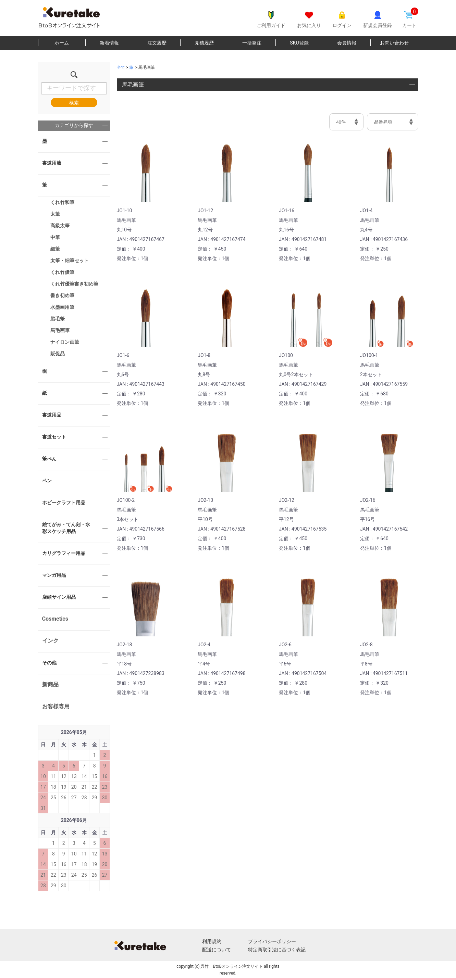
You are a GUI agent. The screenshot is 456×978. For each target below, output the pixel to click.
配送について (216, 949)
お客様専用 (56, 706)
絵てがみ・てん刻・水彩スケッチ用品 (66, 528)
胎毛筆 (57, 318)
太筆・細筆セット (69, 260)
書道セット (54, 437)
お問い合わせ (394, 43)
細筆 (55, 249)
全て (121, 67)
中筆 (55, 237)
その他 (49, 662)
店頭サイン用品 (59, 597)
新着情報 (109, 43)
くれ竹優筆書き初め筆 (74, 284)
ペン (47, 480)
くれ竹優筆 (62, 272)
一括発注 (251, 43)
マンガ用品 (54, 575)
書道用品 (51, 415)
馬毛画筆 (60, 330)
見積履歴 (204, 43)
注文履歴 (157, 43)
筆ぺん (49, 458)
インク (50, 640)
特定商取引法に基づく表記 (277, 949)
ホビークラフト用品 (63, 502)
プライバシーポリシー (272, 941)
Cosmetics (55, 618)
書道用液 (51, 163)
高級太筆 (60, 225)
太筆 (55, 214)
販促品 (57, 353)
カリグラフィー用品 (63, 553)
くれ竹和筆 (62, 202)
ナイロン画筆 (64, 342)
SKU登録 (299, 43)
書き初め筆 (62, 295)
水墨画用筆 (62, 307)
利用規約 (211, 941)
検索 (74, 102)
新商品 (50, 684)
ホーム (61, 43)
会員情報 (346, 43)
